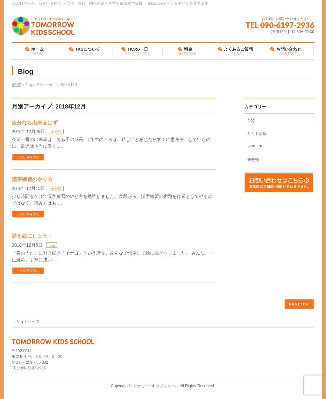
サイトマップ (28, 321)
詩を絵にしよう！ (32, 236)
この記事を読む (28, 157)
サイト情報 (256, 133)
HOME (16, 85)
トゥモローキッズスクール (156, 386)
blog (51, 245)
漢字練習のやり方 (32, 179)
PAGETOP (299, 304)
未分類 (56, 132)
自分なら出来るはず (35, 122)
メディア (255, 146)
